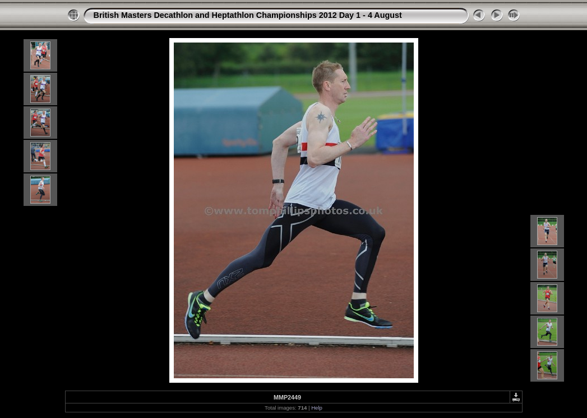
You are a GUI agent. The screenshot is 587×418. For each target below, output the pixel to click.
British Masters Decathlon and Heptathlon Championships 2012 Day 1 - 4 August (248, 15)
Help (316, 408)
